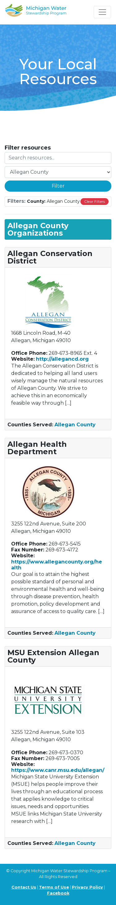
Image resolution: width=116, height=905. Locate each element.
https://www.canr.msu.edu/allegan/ (57, 770)
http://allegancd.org (62, 359)
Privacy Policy (87, 887)
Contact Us (23, 887)
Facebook (58, 893)
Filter (58, 186)
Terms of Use (54, 887)
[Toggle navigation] (102, 12)
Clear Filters (94, 201)
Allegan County (75, 425)
